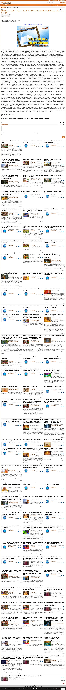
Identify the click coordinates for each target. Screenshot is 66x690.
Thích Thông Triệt (11, 488)
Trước (61, 9)
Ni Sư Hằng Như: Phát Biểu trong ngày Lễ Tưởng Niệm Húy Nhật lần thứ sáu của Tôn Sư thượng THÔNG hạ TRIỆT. (33, 450)
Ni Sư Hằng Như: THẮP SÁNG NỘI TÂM (30, 386)
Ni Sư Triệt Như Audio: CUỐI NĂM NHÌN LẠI (52, 289)
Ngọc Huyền (16, 165)
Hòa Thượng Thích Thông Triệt (56, 319)
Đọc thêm (20, 156)
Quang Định (8, 16)
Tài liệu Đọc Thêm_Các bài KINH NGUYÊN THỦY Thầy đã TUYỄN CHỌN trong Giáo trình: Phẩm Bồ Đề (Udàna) (21, 675)
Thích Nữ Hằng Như (11, 470)
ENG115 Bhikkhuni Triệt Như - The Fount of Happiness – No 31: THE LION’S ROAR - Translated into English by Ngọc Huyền (32, 528)
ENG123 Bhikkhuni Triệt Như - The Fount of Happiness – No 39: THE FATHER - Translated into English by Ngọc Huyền (32, 210)
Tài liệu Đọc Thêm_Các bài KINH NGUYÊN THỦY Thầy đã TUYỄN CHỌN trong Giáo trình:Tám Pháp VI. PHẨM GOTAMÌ (33, 657)
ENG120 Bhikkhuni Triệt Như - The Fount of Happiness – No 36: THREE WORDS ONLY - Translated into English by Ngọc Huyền (11, 337)
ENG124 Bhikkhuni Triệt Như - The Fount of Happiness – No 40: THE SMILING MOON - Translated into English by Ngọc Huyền (11, 177)
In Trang (1, 122)
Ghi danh (49, 0)
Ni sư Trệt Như (32, 621)
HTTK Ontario (35, 179)
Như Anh (31, 179)
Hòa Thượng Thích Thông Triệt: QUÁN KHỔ (9, 386)
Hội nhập (53, 0)
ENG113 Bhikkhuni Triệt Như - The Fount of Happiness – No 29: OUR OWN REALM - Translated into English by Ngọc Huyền (10, 619)
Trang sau (63, 683)
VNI (63, 124)
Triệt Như (3, 16)
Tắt (58, 124)
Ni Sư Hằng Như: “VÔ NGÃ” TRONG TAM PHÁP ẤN (32, 159)
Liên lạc (57, 0)
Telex (61, 124)
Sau (63, 9)
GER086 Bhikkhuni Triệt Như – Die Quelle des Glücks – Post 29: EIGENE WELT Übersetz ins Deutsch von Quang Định (11, 572)
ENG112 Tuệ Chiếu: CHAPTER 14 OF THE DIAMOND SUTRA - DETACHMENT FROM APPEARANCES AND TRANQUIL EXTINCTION (10, 639)
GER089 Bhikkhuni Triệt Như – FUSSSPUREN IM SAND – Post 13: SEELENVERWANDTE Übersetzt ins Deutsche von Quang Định (11, 193)
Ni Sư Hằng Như (32, 162)
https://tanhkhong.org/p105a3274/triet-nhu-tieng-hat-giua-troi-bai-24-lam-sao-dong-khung (31, 118)
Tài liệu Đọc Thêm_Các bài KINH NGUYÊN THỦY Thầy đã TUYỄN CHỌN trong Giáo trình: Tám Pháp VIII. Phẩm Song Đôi (54, 589)
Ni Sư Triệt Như (10, 145)
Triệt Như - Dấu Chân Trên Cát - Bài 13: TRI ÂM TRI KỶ (33, 253)
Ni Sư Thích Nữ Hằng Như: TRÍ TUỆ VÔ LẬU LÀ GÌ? (32, 512)
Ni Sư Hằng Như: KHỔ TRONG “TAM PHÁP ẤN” (10, 273)
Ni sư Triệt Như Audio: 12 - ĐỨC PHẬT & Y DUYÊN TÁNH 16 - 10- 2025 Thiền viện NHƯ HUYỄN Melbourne (53, 401)
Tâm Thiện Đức (59, 623)
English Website (62, 0)
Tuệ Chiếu (10, 643)
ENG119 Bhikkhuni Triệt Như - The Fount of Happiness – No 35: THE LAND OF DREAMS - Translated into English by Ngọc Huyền (52, 371)
